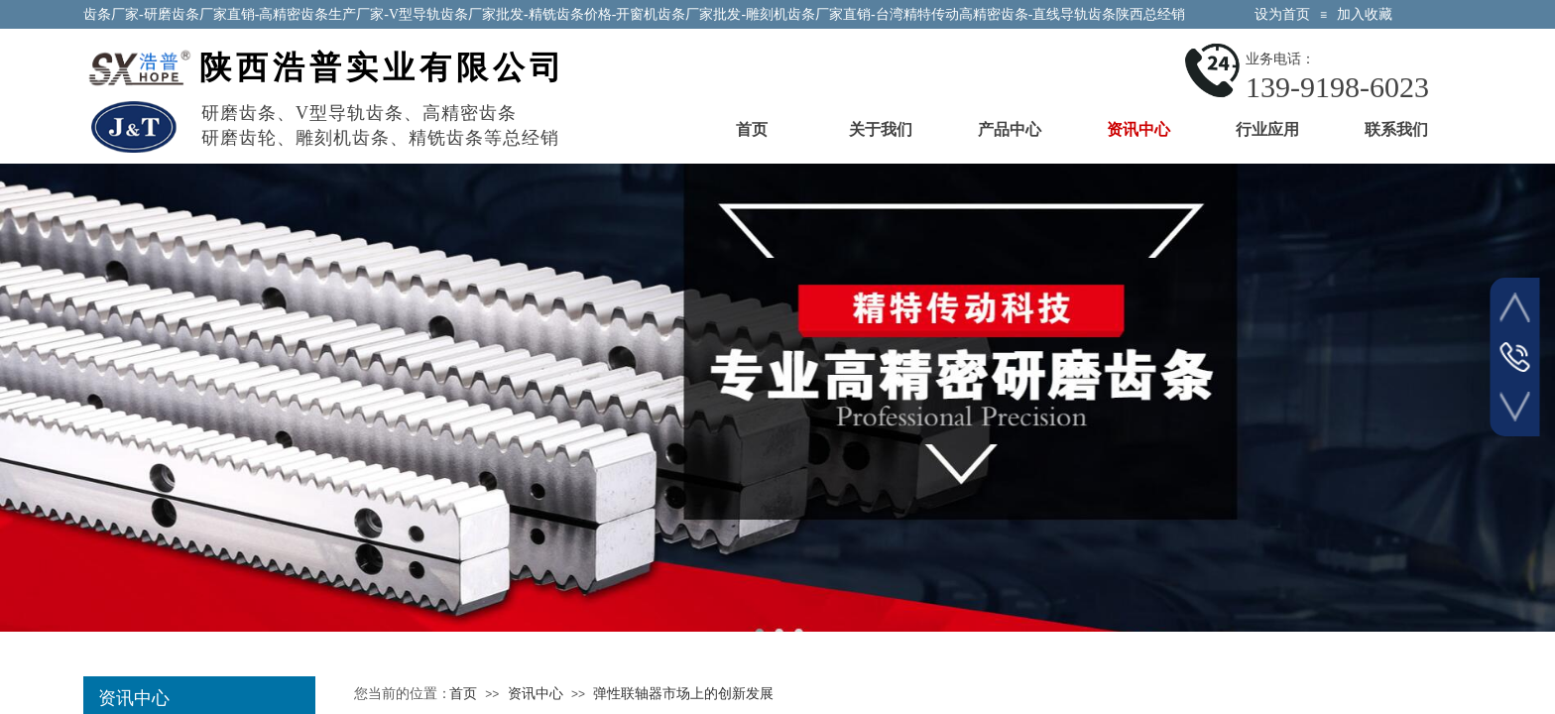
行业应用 (1267, 129)
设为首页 (1282, 14)
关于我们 (880, 129)
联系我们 (1396, 129)
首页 (752, 129)
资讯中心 (1138, 129)
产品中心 (1009, 129)
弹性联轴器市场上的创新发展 (683, 693)
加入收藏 (1364, 14)
